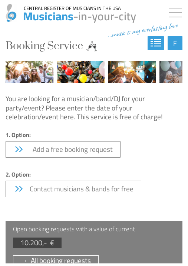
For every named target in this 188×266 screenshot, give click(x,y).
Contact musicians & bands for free (73, 188)
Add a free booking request (63, 149)
